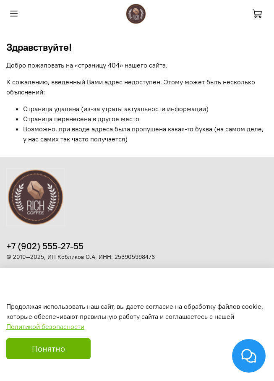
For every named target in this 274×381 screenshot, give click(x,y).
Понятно (48, 348)
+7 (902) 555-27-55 (45, 246)
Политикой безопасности (45, 326)
